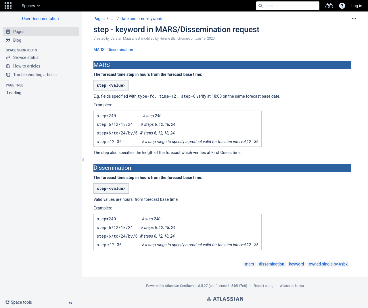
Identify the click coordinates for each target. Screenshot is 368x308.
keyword (296, 264)
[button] (8, 5)
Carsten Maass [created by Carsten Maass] (121, 38)
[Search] (260, 5)
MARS (98, 49)
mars (249, 264)
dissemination (271, 264)
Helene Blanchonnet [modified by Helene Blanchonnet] (175, 38)
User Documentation (40, 18)
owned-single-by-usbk (328, 264)
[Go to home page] (16, 5)
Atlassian (225, 298)
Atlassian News (292, 286)
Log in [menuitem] (356, 5)
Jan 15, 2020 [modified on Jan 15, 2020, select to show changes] (205, 38)
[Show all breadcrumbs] (112, 18)
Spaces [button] (28, 5)
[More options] (353, 18)
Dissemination (120, 49)
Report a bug (263, 286)
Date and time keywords (141, 18)
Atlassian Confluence (181, 286)
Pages (99, 18)
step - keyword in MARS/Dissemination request (176, 29)
